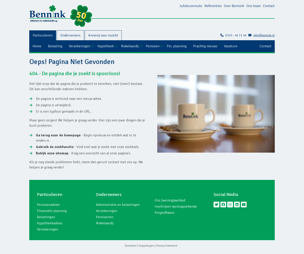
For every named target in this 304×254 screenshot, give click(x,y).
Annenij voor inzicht (103, 35)
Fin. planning (177, 46)
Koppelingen (146, 245)
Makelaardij (130, 46)
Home (37, 46)
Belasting (55, 46)
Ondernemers (70, 35)
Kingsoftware (164, 212)
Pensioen (152, 46)
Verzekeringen (79, 46)
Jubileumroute (190, 6)
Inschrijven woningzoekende (176, 206)
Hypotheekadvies (49, 223)
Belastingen (46, 217)
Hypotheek (105, 46)
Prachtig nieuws (205, 46)
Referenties (213, 6)
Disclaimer (131, 245)
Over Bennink (234, 6)
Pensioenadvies (48, 205)
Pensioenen (104, 217)
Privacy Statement (166, 245)
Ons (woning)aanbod (170, 200)
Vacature (230, 46)
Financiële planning (52, 211)
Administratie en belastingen (118, 205)
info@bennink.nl (261, 35)
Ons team (253, 6)
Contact (269, 6)
